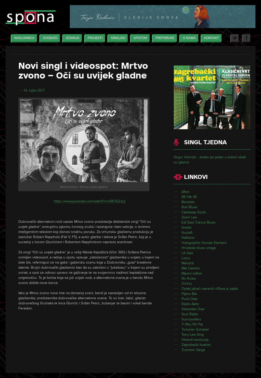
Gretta (186, 227)
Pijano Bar (189, 294)
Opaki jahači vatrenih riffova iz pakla (209, 289)
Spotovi (139, 38)
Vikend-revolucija (194, 340)
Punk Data (189, 299)
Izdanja (71, 38)
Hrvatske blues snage (198, 248)
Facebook (246, 38)
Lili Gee (187, 253)
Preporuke (163, 38)
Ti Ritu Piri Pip (192, 324)
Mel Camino (190, 268)
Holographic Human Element (204, 243)
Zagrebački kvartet (196, 345)
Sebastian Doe (192, 309)
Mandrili (187, 263)
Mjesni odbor (191, 273)
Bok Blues (189, 207)
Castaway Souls (193, 212)
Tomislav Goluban (195, 329)
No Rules (188, 278)
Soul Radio (189, 314)
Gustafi (186, 232)
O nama (188, 38)
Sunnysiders (191, 319)
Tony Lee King (192, 334)
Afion (185, 192)
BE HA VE (189, 197)
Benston (188, 202)
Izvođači (48, 38)
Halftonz (187, 238)
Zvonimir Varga (193, 350)
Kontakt (210, 38)
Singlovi (116, 38)
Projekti (93, 38)
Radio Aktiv (190, 304)
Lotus (185, 258)
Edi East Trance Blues (198, 222)
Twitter (234, 38)
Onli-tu (186, 283)
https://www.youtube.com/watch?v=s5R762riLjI (89, 201)
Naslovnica (23, 38)
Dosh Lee (189, 217)
